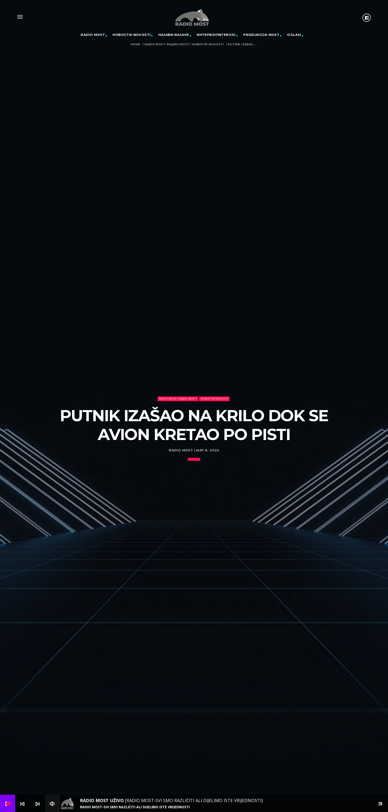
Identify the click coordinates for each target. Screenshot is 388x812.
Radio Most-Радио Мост (167, 44)
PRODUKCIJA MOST (261, 35)
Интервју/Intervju (216, 35)
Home (136, 44)
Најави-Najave (173, 35)
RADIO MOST (93, 35)
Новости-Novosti (131, 35)
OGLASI (294, 35)
